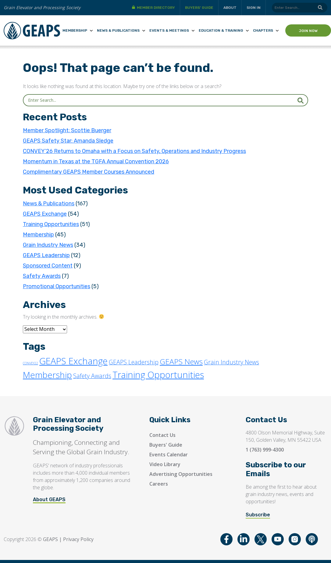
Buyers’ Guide (199, 7)
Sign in (254, 7)
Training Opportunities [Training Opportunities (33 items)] (158, 375)
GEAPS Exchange (45, 214)
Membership (74, 30)
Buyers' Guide (165, 444)
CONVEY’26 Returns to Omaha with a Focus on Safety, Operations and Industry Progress (134, 151)
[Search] (299, 7)
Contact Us (162, 435)
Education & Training (221, 30)
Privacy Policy (78, 539)
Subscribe (258, 515)
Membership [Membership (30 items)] (47, 375)
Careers (158, 483)
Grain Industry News (48, 245)
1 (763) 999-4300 (265, 449)
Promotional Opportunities (56, 286)
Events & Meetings (169, 30)
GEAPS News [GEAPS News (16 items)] (181, 361)
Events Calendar (168, 454)
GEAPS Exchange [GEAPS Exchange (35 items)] (73, 361)
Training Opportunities (51, 224)
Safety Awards (42, 276)
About (230, 7)
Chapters (263, 30)
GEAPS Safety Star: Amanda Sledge (68, 140)
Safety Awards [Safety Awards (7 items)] (92, 376)
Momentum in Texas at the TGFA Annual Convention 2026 (96, 161)
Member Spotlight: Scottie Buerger (67, 130)
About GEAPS (49, 499)
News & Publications (118, 30)
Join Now (308, 31)
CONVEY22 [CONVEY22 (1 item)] (30, 363)
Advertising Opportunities (180, 474)
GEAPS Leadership (46, 255)
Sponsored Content (48, 265)
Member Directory (156, 7)
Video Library (164, 464)
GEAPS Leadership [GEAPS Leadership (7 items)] (133, 362)
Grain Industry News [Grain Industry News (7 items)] (231, 362)
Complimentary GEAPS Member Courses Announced (88, 171)
